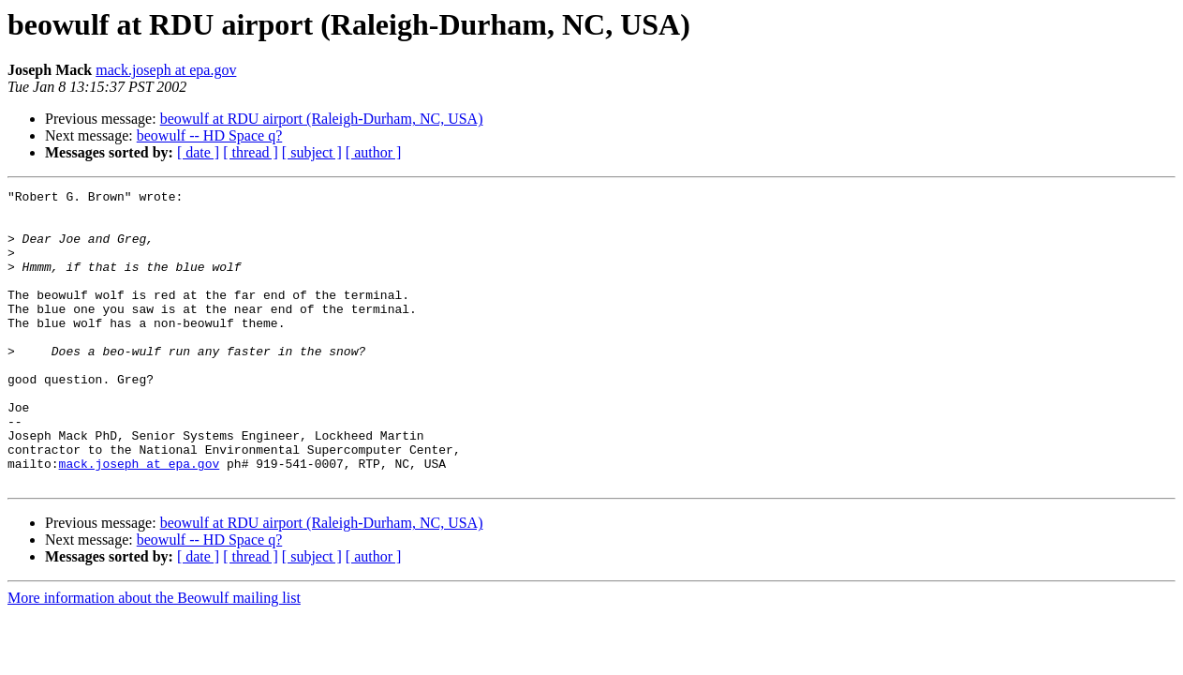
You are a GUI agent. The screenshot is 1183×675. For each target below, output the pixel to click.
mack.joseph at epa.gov (166, 70)
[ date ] (198, 152)
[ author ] (374, 152)
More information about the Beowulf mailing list (154, 657)
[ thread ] (250, 152)
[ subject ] (312, 152)
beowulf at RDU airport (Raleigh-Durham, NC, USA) (321, 119)
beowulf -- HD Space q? (210, 135)
